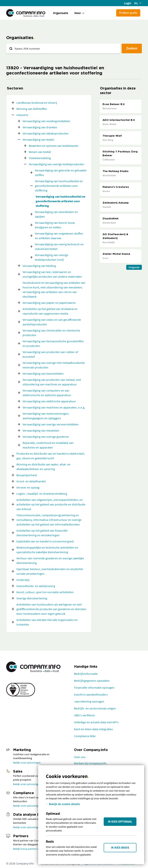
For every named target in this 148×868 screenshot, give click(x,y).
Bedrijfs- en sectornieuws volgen (95, 708)
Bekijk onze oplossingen (27, 762)
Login (127, 3)
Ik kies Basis (120, 848)
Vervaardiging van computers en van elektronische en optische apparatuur (47, 392)
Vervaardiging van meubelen (41, 430)
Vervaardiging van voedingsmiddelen (46, 121)
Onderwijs (23, 580)
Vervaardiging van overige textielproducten (56, 164)
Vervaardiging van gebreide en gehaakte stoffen (61, 172)
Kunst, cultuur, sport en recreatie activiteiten (45, 592)
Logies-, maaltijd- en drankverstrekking (41, 493)
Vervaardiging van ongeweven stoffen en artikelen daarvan (59, 235)
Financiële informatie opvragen (94, 687)
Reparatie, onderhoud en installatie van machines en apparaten (48, 445)
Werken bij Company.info (90, 763)
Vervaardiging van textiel (38, 139)
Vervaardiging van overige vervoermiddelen (51, 424)
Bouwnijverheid (26, 475)
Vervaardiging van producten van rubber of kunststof (50, 354)
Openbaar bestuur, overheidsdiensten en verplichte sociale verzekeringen (49, 571)
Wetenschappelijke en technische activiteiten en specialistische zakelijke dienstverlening (47, 550)
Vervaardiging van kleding (39, 266)
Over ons (80, 757)
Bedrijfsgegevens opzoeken (92, 681)
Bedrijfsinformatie (86, 674)
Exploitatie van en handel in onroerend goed (45, 541)
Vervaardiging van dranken (40, 127)
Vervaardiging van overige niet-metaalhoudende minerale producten (54, 365)
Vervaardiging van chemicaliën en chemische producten (51, 332)
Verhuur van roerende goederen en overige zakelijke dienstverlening (50, 560)
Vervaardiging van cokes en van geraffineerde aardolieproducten (52, 322)
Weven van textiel (40, 152)
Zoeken (131, 48)
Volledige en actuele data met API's (96, 722)
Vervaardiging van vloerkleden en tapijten (56, 214)
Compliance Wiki (85, 736)
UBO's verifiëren (84, 715)
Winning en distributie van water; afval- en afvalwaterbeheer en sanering (43, 466)
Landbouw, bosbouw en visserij (36, 102)
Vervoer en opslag (28, 487)
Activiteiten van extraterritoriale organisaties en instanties (47, 622)
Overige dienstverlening (31, 598)
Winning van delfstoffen (31, 109)
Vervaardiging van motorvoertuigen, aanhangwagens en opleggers (46, 416)
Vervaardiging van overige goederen (46, 437)
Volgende (134, 267)
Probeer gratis (128, 12)
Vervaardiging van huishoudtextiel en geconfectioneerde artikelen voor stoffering (59, 185)
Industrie (22, 115)
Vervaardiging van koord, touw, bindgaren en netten (55, 225)
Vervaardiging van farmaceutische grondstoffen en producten (53, 343)
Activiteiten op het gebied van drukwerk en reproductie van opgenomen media (50, 311)
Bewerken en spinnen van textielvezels (53, 146)
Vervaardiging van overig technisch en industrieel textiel (59, 246)
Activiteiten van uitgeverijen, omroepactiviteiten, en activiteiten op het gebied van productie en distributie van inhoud (50, 504)
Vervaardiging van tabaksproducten (46, 133)
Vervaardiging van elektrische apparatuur (49, 401)
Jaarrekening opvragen (89, 701)
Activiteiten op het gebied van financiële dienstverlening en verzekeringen (42, 533)
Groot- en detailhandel (31, 481)
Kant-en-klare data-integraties (93, 729)
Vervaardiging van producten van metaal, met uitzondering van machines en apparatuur (52, 382)
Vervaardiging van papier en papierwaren (49, 303)
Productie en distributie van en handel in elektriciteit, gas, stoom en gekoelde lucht (50, 456)
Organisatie (60, 13)
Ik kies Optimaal (120, 822)
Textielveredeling (40, 158)
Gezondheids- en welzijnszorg (35, 586)
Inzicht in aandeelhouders (91, 694)
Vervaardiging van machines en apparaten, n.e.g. (54, 407)
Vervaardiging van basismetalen (43, 373)
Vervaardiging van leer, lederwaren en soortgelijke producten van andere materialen (52, 274)
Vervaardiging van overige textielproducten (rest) (51, 257)
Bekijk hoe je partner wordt (28, 848)
